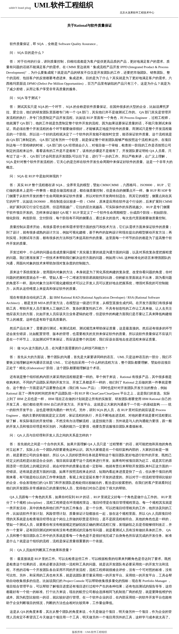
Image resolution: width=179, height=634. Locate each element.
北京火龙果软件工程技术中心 (131, 12)
